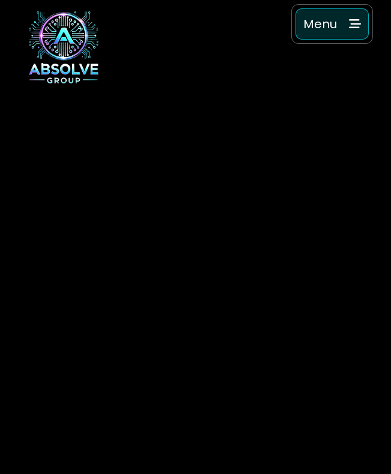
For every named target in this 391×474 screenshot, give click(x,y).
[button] (332, 24)
